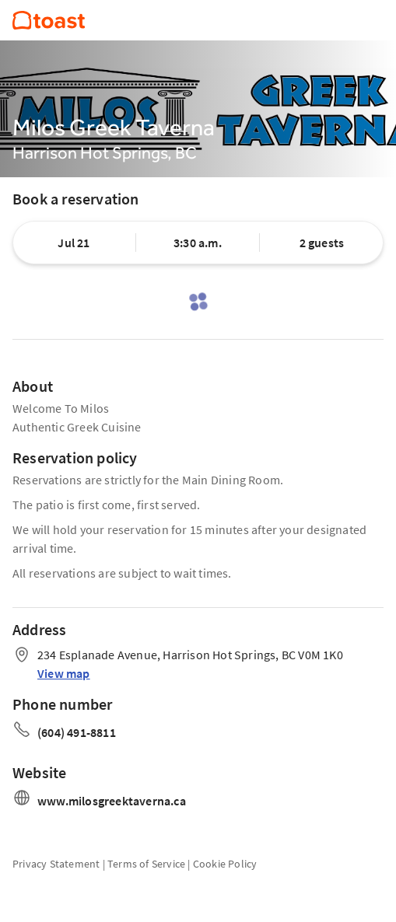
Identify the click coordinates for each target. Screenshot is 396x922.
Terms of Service (146, 864)
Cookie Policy (225, 864)
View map (63, 673)
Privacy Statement (56, 864)
